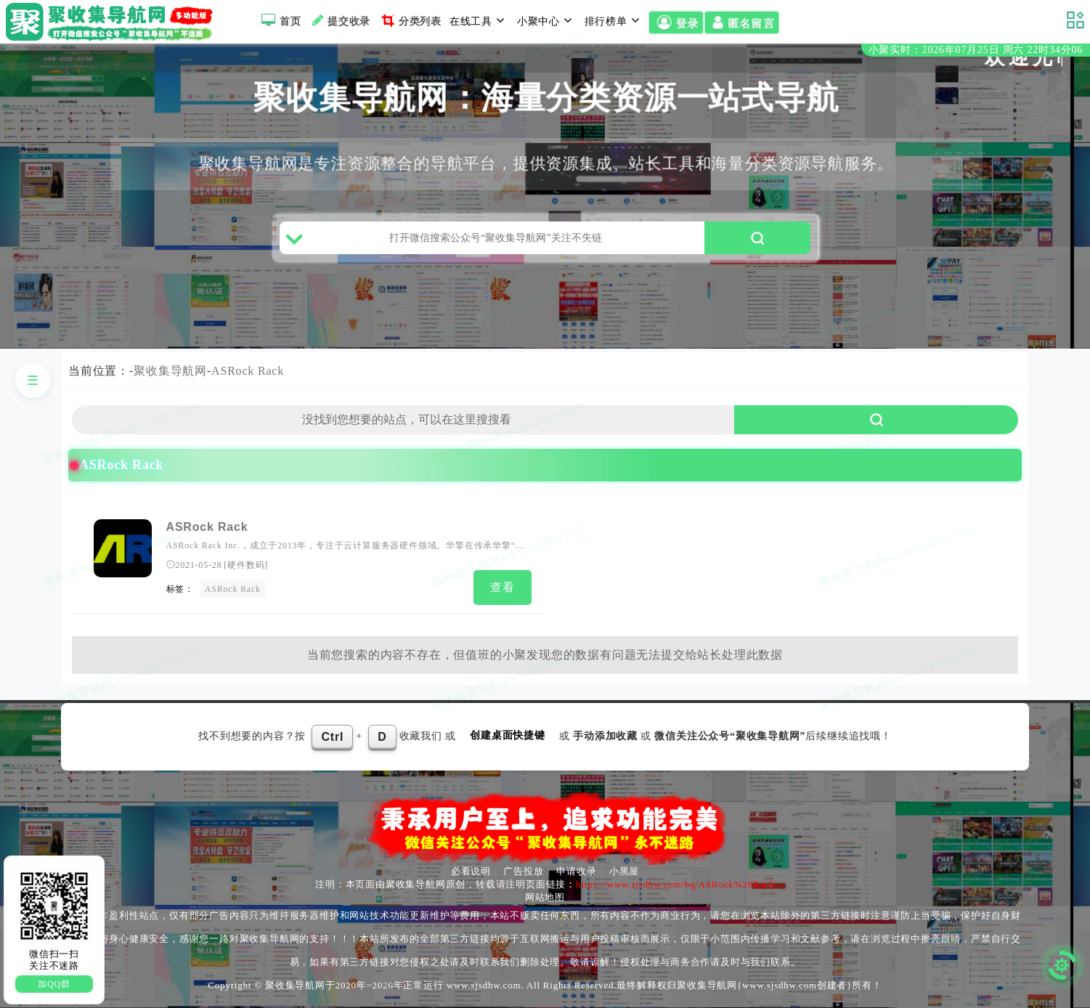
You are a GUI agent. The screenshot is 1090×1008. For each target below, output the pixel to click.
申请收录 (576, 871)
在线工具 (479, 20)
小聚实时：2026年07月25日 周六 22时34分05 (976, 49)
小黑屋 (624, 871)
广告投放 (523, 871)
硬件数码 (245, 565)
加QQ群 (54, 984)
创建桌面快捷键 (507, 735)
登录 (676, 23)
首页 (279, 20)
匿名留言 (741, 23)
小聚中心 (547, 20)
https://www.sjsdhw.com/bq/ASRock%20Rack (675, 884)
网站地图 (545, 897)
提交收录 (339, 20)
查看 (502, 587)
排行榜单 (614, 20)
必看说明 (471, 871)
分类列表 (410, 20)
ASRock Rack (247, 371)
